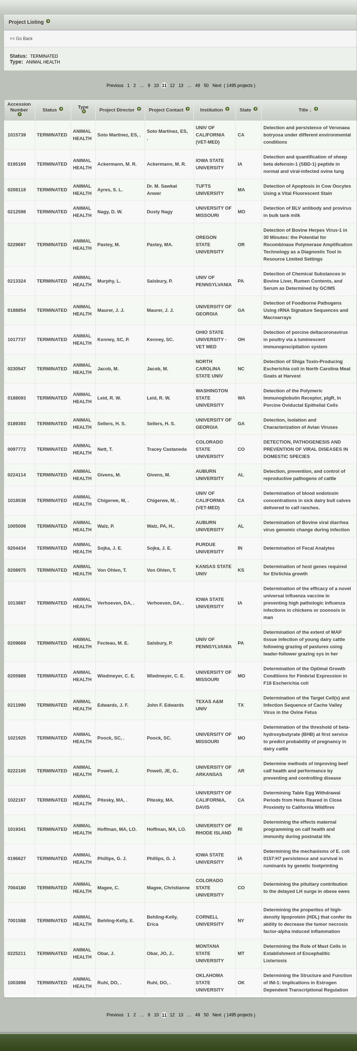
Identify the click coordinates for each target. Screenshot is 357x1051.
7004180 (17, 887)
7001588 (17, 920)
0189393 (17, 423)
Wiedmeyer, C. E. (166, 676)
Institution (212, 110)
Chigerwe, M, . (162, 500)
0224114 (17, 474)
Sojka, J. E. (159, 548)
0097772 (17, 449)
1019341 (17, 829)
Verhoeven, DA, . (165, 603)
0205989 (17, 676)
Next (216, 85)
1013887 (17, 603)
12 (172, 85)
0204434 (17, 548)
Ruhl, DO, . (159, 982)
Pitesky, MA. (160, 800)
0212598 (17, 211)
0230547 (17, 368)
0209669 (17, 643)
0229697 (17, 244)
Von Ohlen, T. (161, 570)
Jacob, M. (157, 368)
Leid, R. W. (159, 398)
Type (83, 107)
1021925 (17, 738)
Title (304, 110)
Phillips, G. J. (161, 858)
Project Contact (167, 110)
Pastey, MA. (160, 244)
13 (180, 85)
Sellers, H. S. (161, 423)
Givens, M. (158, 474)
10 (156, 85)
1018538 (17, 500)
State (246, 110)
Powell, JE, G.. (163, 770)
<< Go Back (21, 38)
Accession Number (19, 107)
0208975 (17, 570)
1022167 (17, 800)
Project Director (118, 110)
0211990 (17, 705)
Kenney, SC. (160, 339)
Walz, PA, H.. (161, 526)
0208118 (17, 189)
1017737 (17, 339)
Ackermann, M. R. (166, 164)
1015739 (17, 135)
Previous (115, 85)
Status (50, 110)
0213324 (17, 281)
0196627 (17, 858)
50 (206, 85)
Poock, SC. (159, 738)
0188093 (17, 398)
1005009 (17, 526)
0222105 (17, 770)
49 (197, 85)
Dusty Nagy (160, 211)
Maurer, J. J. (160, 310)
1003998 (17, 982)
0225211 (17, 953)
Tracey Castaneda (167, 449)
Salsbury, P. (160, 281)
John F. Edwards (165, 705)
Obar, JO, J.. (160, 953)
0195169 (17, 164)
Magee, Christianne (168, 887)
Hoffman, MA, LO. (166, 829)
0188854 (17, 310)
